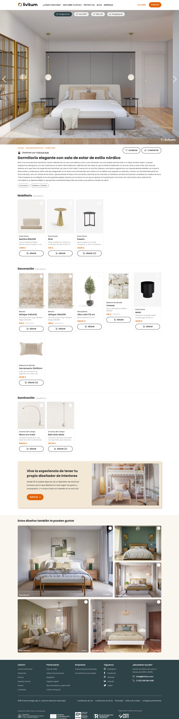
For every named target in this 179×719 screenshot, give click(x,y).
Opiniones (22, 673)
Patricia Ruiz (42, 152)
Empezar (155, 4)
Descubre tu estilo (72, 5)
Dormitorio (50, 148)
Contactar (22, 689)
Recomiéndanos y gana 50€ (58, 685)
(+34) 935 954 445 (143, 680)
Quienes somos (24, 681)
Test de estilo (51, 669)
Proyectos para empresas (86, 669)
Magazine (50, 677)
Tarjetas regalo (52, 681)
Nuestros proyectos (34, 148)
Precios (21, 677)
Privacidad (119, 701)
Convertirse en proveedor (85, 673)
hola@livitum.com (143, 676)
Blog (99, 5)
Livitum (21, 148)
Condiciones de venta (104, 701)
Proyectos (89, 5)
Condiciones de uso (85, 701)
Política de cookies (132, 701)
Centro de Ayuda (53, 689)
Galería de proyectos (55, 673)
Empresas (108, 5)
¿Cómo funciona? (52, 5)
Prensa (20, 685)
